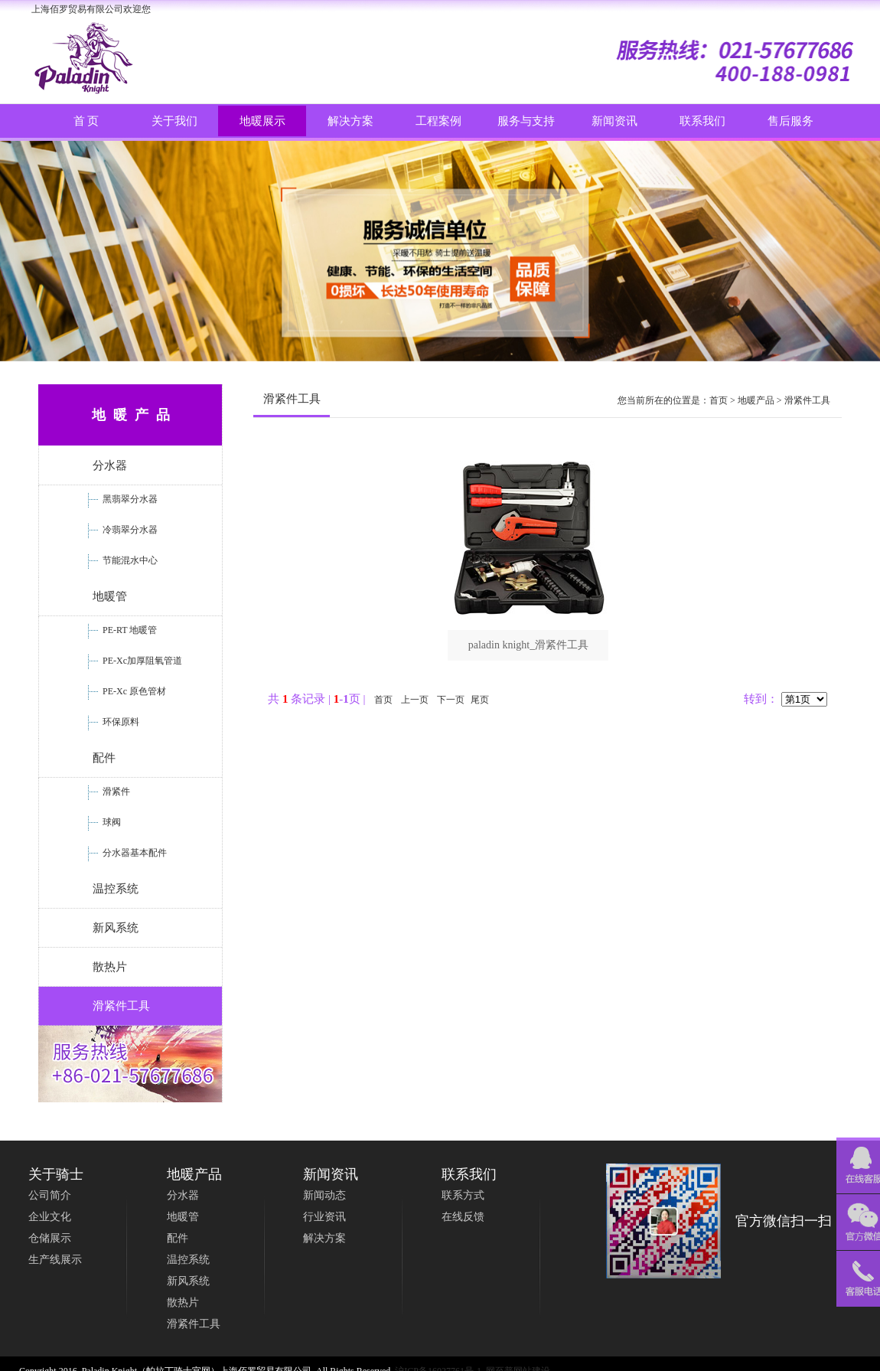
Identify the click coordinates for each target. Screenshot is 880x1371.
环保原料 (119, 722)
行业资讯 (324, 1216)
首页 (718, 400)
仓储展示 (49, 1238)
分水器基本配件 (133, 852)
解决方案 (324, 1238)
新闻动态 (324, 1195)
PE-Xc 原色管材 (133, 691)
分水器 (110, 465)
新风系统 (116, 928)
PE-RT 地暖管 (128, 630)
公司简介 (49, 1195)
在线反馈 (463, 1216)
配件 (104, 758)
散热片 (110, 967)
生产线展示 (55, 1259)
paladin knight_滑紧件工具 (528, 645)
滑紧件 (115, 791)
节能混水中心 (129, 560)
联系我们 (702, 121)
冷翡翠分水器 (129, 529)
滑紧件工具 (121, 1006)
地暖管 (110, 596)
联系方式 (463, 1195)
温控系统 (116, 889)
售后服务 (790, 121)
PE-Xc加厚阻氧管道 (141, 660)
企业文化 (49, 1216)
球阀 (110, 822)
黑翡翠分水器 (129, 499)
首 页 (86, 121)
